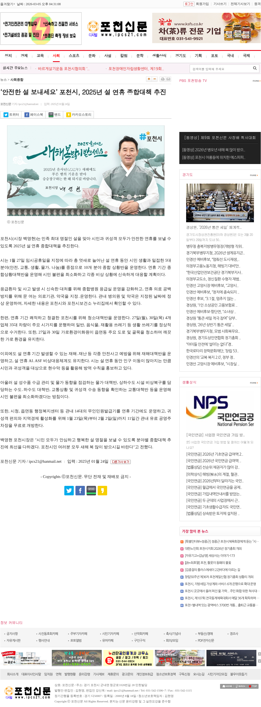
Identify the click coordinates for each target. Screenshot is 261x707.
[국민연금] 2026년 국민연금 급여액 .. (213, 461)
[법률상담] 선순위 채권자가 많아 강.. (213, 467)
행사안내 (44, 640)
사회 (56, 55)
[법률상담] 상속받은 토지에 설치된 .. (213, 513)
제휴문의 (113, 674)
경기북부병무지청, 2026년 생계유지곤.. (215, 253)
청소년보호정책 (166, 674)
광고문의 (127, 674)
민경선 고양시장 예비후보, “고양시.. (212, 286)
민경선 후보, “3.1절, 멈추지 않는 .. (211, 299)
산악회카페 (141, 633)
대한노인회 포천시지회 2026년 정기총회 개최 (213, 548)
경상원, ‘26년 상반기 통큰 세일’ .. (210, 325)
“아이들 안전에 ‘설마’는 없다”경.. (209, 344)
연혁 (58, 674)
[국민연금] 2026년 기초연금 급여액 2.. (214, 454)
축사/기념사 (173, 633)
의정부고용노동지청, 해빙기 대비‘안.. (213, 266)
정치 (8, 55)
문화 (91, 55)
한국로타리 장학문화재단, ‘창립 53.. (212, 351)
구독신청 (184, 674)
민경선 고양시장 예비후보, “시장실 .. (212, 364)
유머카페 (107, 640)
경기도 (180, 55)
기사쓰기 (220, 4)
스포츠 (74, 55)
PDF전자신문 (206, 640)
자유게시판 (13, 640)
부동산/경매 (205, 633)
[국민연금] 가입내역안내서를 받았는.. (213, 494)
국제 (246, 55)
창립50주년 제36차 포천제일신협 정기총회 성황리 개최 (219, 577)
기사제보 (98, 674)
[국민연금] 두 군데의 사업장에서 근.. (213, 500)
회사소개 (12, 674)
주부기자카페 (78, 633)
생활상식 (159, 55)
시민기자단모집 (217, 674)
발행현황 (70, 674)
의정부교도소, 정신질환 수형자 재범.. (213, 279)
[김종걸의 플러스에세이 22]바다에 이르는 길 (212, 570)
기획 (198, 55)
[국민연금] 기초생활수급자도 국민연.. (213, 507)
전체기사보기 (240, 4)
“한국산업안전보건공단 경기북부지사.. (214, 272)
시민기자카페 (110, 633)
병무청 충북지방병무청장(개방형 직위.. (214, 246)
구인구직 (139, 640)
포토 (214, 55)
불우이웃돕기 (238, 674)
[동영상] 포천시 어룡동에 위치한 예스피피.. (213, 157)
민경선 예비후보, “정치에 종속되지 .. (212, 292)
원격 (257, 4)
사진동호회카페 (48, 633)
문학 (139, 55)
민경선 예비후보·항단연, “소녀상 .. (211, 312)
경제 (24, 55)
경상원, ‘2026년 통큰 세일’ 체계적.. (213, 227)
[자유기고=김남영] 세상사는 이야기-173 (210, 555)
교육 (40, 55)
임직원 (48, 674)
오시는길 (198, 674)
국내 (230, 55)
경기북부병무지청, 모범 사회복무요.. (213, 331)
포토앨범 (75, 640)
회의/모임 (172, 640)
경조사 (234, 633)
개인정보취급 (144, 674)
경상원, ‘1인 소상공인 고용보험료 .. (211, 305)
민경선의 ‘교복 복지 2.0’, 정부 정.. (210, 357)
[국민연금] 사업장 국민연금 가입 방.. (215, 434)
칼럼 (123, 55)
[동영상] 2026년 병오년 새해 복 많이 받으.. (213, 150)
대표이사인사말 (31, 674)
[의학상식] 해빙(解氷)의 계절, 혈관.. (212, 474)
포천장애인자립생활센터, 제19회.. (136, 69)
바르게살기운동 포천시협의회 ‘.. (64, 69)
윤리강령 (84, 674)
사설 (107, 55)
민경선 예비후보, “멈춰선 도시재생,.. (212, 259)
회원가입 (202, 4)
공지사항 (12, 633)
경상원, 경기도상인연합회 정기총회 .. (213, 338)
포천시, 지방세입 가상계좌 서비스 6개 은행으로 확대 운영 (220, 584)
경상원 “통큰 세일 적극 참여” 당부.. (211, 318)
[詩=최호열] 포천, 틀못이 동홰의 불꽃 (208, 562)
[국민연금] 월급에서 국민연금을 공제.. (214, 487)
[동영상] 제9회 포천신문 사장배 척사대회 (220, 137)
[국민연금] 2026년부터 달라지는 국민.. (214, 481)
